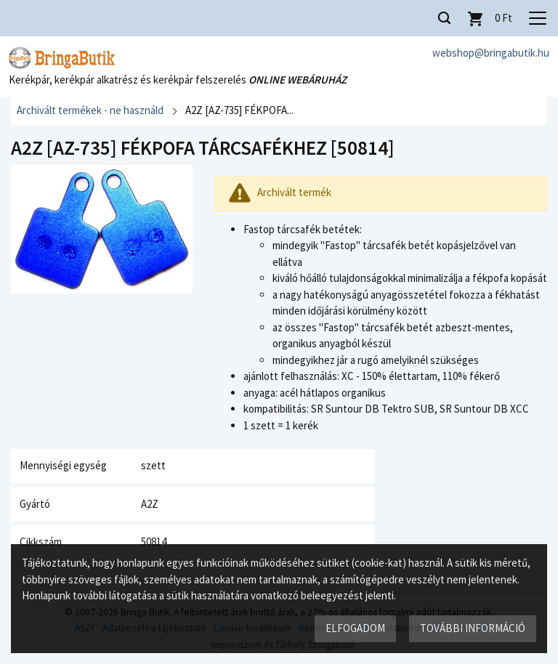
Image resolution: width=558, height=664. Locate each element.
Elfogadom (355, 628)
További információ (472, 628)
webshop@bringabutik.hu (490, 53)
